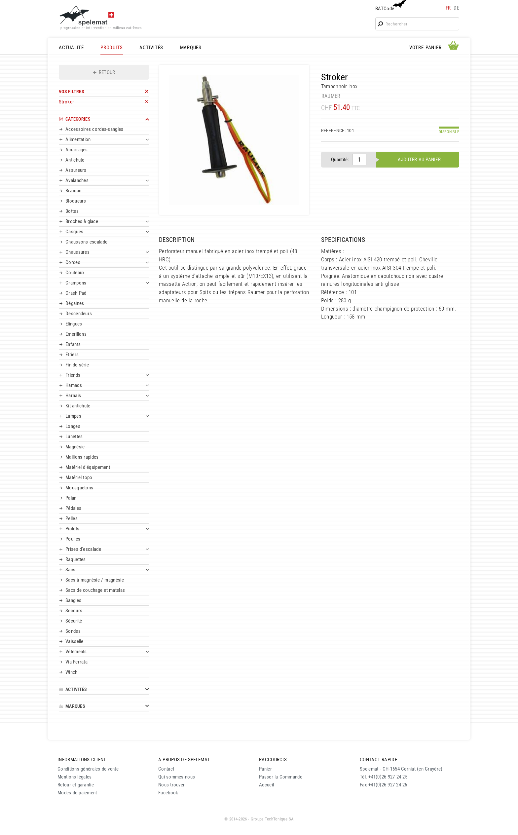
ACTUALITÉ (71, 48)
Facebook (168, 793)
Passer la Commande (280, 777)
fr (448, 8)
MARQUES (191, 48)
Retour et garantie (75, 785)
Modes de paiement (77, 793)
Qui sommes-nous (176, 777)
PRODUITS (111, 48)
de (456, 8)
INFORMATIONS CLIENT (81, 760)
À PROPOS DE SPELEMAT (184, 760)
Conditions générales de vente (88, 769)
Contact (166, 769)
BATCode (390, 6)
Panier (265, 769)
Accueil (266, 785)
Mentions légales (74, 777)
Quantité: (340, 160)
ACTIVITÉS (151, 48)
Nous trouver (171, 785)
